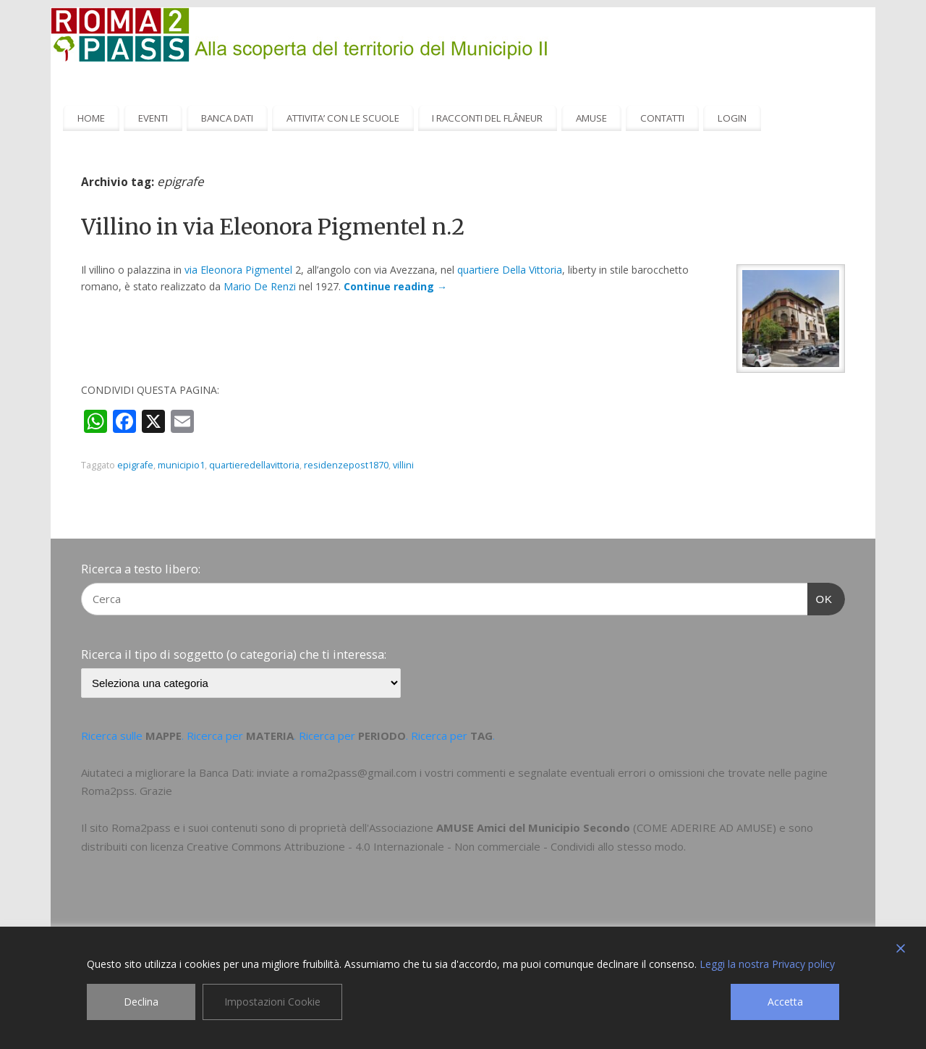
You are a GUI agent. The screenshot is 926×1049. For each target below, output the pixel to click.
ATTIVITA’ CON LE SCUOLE (342, 118)
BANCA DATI (227, 118)
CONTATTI (662, 118)
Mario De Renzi (260, 286)
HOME (91, 118)
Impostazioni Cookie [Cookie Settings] (272, 1001)
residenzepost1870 (346, 465)
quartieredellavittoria (254, 465)
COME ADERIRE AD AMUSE (705, 827)
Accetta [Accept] (785, 1001)
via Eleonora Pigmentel (238, 270)
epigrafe (135, 465)
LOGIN (732, 118)
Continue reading (395, 286)
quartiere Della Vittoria (509, 270)
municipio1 (181, 465)
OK (820, 597)
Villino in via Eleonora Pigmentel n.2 (272, 226)
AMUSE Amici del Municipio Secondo (533, 827)
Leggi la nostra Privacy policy (767, 964)
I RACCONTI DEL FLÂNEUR (487, 118)
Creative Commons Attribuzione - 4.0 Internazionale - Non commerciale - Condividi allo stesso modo (435, 846)
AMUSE (591, 118)
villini (403, 465)
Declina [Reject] (141, 1001)
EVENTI (153, 118)
